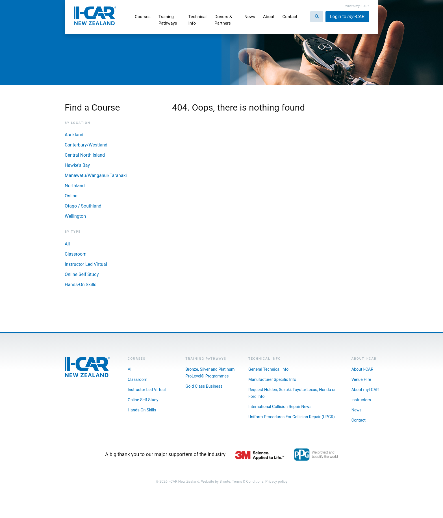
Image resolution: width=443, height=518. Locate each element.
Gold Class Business (204, 386)
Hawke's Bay (77, 165)
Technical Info (197, 20)
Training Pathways (167, 20)
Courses (143, 16)
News (249, 16)
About (268, 16)
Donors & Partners (223, 20)
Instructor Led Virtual (86, 264)
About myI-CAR (365, 389)
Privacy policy (276, 481)
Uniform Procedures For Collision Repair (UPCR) (291, 417)
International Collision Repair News (279, 406)
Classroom (75, 254)
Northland (75, 185)
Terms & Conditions (248, 481)
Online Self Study (82, 274)
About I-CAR (362, 369)
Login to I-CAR (347, 16)
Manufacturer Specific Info (272, 379)
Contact (289, 16)
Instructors (361, 400)
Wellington (75, 216)
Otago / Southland (83, 206)
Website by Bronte (215, 481)
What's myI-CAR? (357, 6)
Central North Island (85, 155)
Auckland (74, 134)
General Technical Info (268, 369)
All (67, 244)
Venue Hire (361, 379)
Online (71, 195)
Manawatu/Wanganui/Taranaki (96, 175)
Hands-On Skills (80, 284)
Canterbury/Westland (86, 145)
